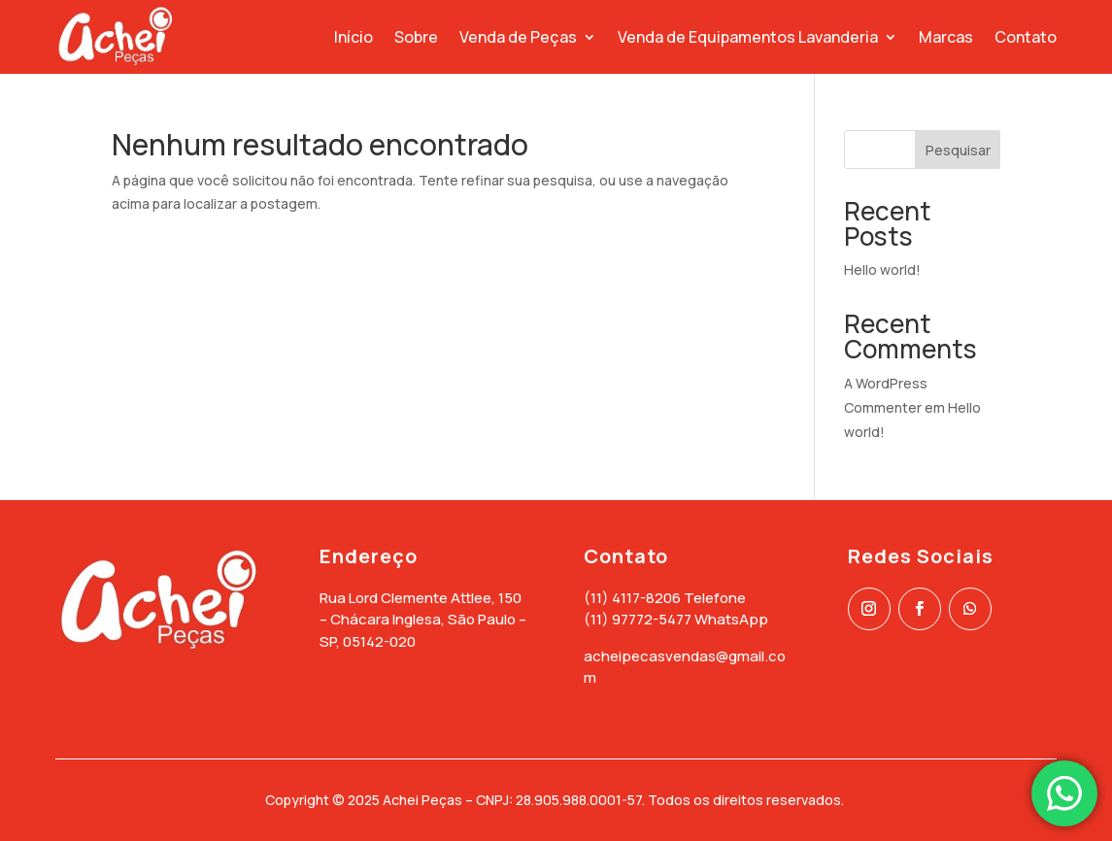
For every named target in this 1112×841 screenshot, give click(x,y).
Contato (1025, 37)
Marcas (946, 37)
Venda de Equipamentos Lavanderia (748, 37)
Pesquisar (958, 150)
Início (353, 37)
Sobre (416, 37)
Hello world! (882, 269)
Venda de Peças (518, 37)
